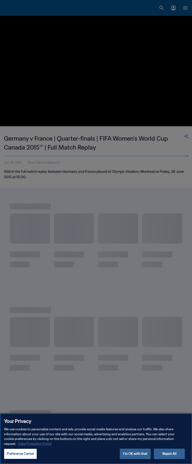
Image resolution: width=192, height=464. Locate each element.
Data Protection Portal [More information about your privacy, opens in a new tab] (34, 444)
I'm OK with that (135, 454)
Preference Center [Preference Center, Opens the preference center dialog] (20, 454)
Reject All (169, 454)
